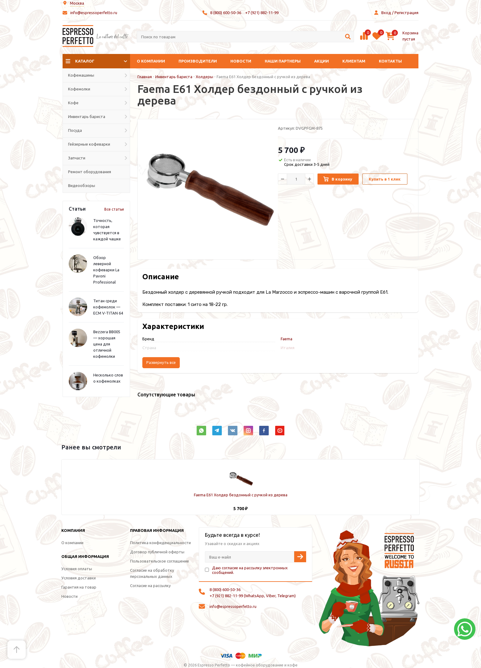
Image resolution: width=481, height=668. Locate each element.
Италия (287, 347)
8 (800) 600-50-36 (225, 12)
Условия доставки (78, 578)
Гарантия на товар (78, 587)
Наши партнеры (283, 61)
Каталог (84, 61)
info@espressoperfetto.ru (93, 12)
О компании (151, 61)
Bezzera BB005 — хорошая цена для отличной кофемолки (106, 344)
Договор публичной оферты (157, 552)
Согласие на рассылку (150, 585)
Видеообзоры (81, 185)
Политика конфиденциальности (160, 542)
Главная (144, 76)
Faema (286, 339)
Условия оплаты (76, 569)
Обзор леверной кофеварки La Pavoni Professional (106, 269)
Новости (240, 61)
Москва (77, 3)
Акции (321, 61)
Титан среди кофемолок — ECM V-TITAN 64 (108, 307)
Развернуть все (161, 362)
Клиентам (353, 61)
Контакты (390, 61)
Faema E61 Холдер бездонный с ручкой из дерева (240, 495)
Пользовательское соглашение (159, 561)
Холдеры (204, 76)
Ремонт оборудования (89, 172)
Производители (198, 61)
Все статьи (114, 209)
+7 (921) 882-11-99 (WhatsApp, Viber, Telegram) (253, 596)
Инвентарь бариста (173, 76)
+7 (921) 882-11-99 (262, 12)
